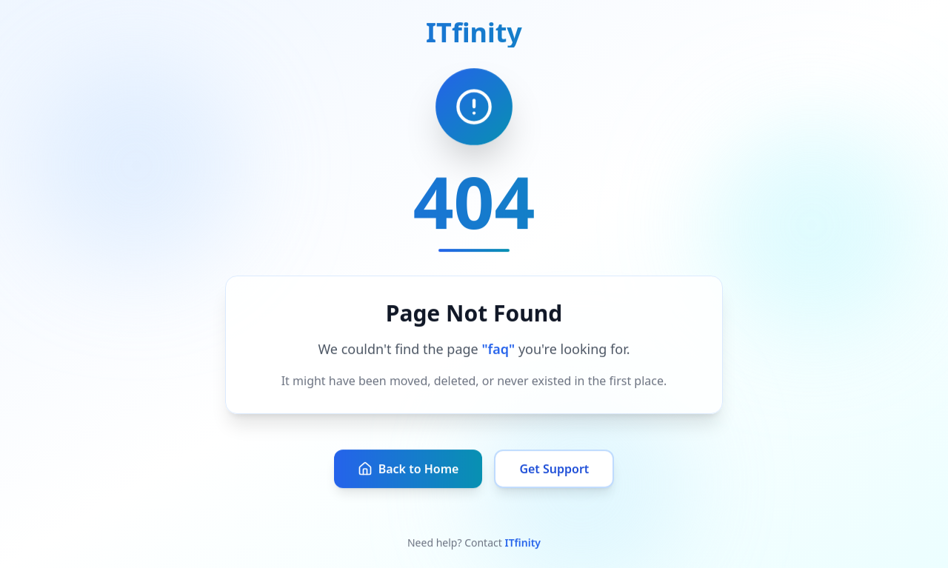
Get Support (554, 469)
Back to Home (408, 469)
